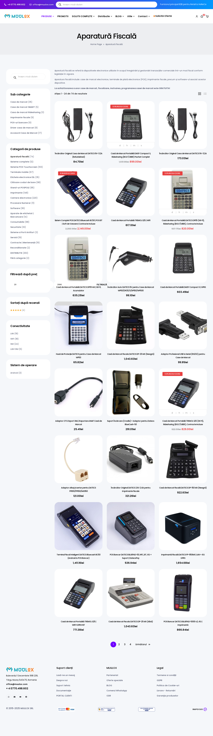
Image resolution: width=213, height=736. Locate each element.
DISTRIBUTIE (16, 253)
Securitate (15, 227)
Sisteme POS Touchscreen (23, 167)
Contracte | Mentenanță (22, 242)
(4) (17, 310)
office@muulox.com (16, 684)
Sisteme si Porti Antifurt (22, 232)
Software (15, 208)
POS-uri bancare (19, 122)
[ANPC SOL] (146, 709)
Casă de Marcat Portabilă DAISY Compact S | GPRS (183, 287)
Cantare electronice (20, 197)
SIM (12, 344)
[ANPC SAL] (106, 709)
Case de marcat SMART (22, 107)
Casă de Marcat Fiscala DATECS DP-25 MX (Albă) (130, 621)
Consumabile (17, 222)
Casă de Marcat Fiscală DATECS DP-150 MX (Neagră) (183, 487)
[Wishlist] (201, 16)
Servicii (13, 237)
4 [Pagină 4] (130, 644)
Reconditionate (18, 247)
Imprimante (16, 192)
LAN (12, 333)
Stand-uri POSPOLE (19, 187)
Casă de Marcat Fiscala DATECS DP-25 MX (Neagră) (130, 354)
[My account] (196, 16)
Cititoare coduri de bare (23, 182)
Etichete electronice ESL (22, 177)
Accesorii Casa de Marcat (23, 133)
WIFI (12, 338)
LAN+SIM (14, 349)
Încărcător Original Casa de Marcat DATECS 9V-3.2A (183, 153)
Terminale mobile (19, 172)
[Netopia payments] (66, 709)
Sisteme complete (19, 161)
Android (14, 372)
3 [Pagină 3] (124, 644)
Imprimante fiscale (20, 117)
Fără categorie (18, 258)
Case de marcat (18, 102)
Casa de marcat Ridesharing (25, 112)
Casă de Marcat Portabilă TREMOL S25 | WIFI (130, 220)
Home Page (96, 44)
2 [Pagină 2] (119, 644)
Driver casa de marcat (22, 127)
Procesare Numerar (20, 203)
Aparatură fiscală (19, 156)
